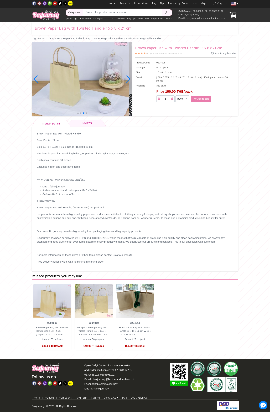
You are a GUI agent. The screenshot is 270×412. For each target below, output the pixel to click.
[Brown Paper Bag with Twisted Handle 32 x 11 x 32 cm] (135, 300)
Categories (54, 38)
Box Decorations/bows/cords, (100, 217)
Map (203, 3)
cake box (120, 18)
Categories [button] (74, 12)
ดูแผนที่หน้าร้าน (46, 200)
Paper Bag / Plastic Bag (76, 38)
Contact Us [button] (188, 3)
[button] (234, 4)
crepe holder (157, 18)
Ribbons (125, 217)
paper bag (71, 18)
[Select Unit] (182, 98)
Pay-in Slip (158, 3)
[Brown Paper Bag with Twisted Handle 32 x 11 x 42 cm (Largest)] (52, 300)
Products (125, 3)
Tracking (172, 3)
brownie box (85, 18)
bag (129, 18)
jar (112, 18)
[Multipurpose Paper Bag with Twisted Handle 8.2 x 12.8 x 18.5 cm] (94, 300)
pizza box (138, 18)
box (147, 18)
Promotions (141, 3)
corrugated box (101, 18)
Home (112, 3)
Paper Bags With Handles (108, 38)
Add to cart (201, 98)
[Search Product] (167, 12)
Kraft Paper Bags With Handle (143, 38)
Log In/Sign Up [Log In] (218, 3)
